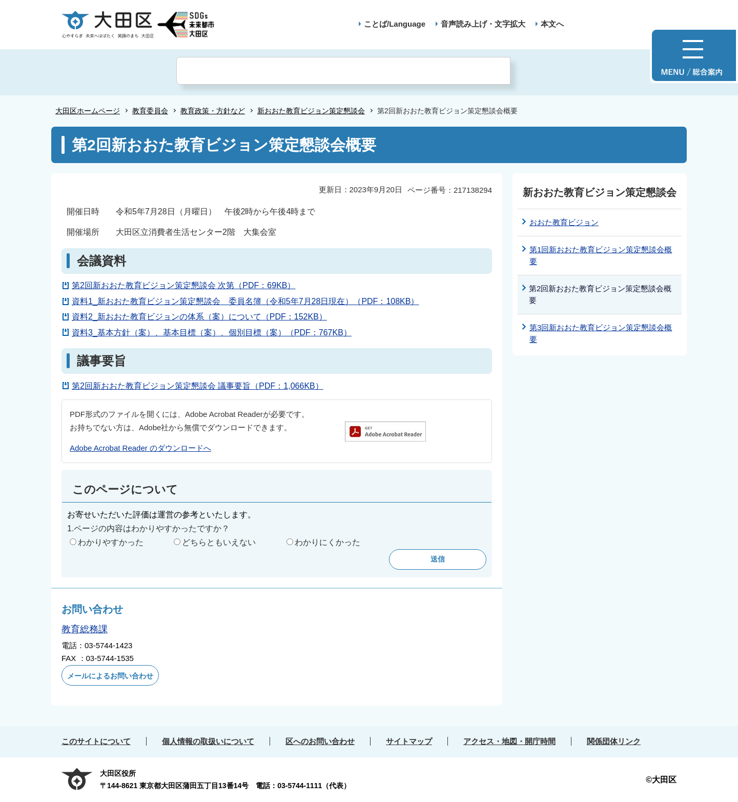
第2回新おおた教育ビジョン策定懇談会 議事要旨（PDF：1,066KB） (197, 386)
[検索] (343, 71)
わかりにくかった (327, 542)
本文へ (552, 23)
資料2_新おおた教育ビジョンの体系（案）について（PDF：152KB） (199, 316)
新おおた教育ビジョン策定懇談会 (311, 111)
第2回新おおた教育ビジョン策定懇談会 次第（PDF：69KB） (183, 285)
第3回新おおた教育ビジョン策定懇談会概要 (600, 333)
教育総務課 (84, 629)
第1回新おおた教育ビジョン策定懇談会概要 (600, 255)
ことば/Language (394, 23)
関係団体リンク (614, 741)
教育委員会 (150, 111)
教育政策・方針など (212, 111)
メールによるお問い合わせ (110, 676)
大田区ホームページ (87, 111)
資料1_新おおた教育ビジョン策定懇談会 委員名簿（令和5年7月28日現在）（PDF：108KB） (245, 301)
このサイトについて (96, 741)
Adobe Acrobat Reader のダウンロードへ (140, 448)
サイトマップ (409, 741)
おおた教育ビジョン (564, 222)
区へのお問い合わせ (320, 741)
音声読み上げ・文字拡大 (483, 23)
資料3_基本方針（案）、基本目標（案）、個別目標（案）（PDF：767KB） (212, 332)
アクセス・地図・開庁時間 (509, 741)
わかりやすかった (111, 542)
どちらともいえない (219, 542)
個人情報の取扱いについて (208, 741)
